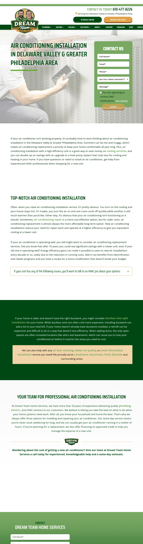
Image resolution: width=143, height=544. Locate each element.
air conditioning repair (48, 219)
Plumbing (46, 27)
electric (15, 410)
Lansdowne (81, 354)
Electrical (84, 27)
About (97, 27)
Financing (121, 27)
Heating (59, 27)
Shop (131, 27)
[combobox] (113, 79)
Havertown (96, 354)
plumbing (125, 406)
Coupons (109, 27)
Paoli (107, 354)
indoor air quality (85, 350)
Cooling (71, 27)
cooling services (116, 151)
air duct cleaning (63, 350)
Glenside (117, 354)
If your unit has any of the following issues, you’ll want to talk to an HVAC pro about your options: (67, 271)
